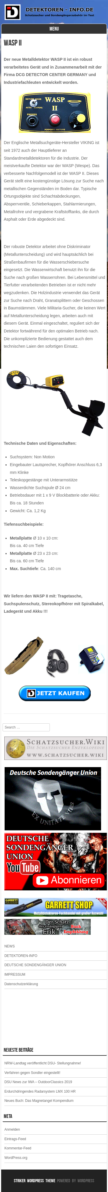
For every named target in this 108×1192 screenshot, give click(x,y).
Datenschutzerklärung (21, 984)
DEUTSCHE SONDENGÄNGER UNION (35, 965)
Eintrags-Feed (15, 1139)
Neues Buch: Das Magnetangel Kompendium (38, 1101)
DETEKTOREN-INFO (20, 956)
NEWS (9, 946)
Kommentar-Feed (17, 1148)
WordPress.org (15, 1158)
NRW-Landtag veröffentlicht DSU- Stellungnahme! (42, 1063)
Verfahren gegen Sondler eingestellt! (32, 1073)
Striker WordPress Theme (34, 1180)
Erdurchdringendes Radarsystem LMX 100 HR (39, 1091)
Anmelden (12, 1129)
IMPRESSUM (14, 974)
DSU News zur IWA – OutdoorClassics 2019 (38, 1082)
